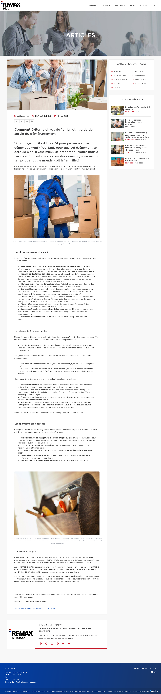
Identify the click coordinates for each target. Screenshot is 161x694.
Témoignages (120, 5)
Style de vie (139, 83)
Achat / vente (119, 79)
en (155, 5)
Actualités (21, 116)
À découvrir (118, 75)
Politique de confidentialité (95, 691)
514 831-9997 (14, 679)
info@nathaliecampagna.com (24, 682)
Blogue (106, 5)
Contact (144, 5)
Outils (133, 5)
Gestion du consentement (138, 691)
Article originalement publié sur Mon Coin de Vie (34, 608)
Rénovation (139, 79)
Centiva (154, 691)
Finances (138, 71)
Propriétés (94, 5)
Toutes (116, 71)
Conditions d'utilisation (117, 691)
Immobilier (138, 75)
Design (115, 87)
